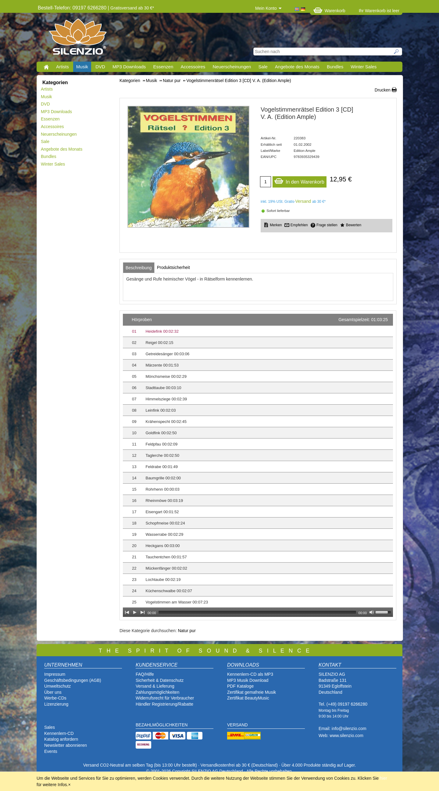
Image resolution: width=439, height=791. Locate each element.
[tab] (139, 267)
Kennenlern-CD (59, 733)
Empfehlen (299, 225)
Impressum (54, 674)
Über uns (53, 692)
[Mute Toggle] (371, 612)
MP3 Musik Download (247, 680)
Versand (303, 201)
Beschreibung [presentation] (139, 267)
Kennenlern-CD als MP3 (250, 674)
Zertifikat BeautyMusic (248, 698)
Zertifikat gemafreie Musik (251, 692)
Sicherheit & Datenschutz (160, 680)
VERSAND (237, 724)
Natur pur (186, 630)
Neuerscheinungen (232, 66)
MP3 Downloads (129, 66)
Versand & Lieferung (155, 686)
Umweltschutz (57, 686)
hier (383, 778)
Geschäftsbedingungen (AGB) (72, 680)
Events (50, 751)
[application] (258, 465)
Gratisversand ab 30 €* (132, 7)
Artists (62, 66)
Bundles (335, 66)
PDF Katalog (239, 686)
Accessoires (192, 66)
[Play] (134, 612)
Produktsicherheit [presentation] (173, 267)
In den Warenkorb (299, 180)
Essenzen (163, 66)
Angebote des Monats (297, 66)
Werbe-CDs (55, 698)
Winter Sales (364, 66)
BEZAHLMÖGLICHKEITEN (161, 724)
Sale (263, 66)
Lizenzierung (56, 704)
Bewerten (353, 225)
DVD (100, 66)
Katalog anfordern (61, 739)
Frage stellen (326, 225)
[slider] (257, 612)
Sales (49, 727)
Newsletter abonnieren (65, 745)
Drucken (383, 90)
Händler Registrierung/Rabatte (164, 704)
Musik (82, 66)
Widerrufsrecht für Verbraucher (165, 698)
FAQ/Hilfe (145, 674)
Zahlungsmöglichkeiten (157, 692)
